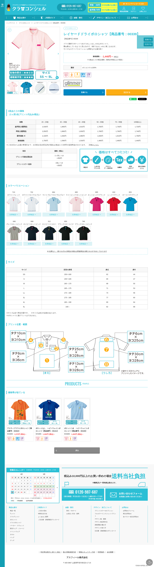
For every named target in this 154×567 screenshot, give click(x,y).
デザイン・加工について (106, 18)
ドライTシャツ (14, 517)
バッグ (12, 538)
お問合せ (134, 18)
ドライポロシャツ (24, 23)
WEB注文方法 (42, 514)
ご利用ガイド (50, 18)
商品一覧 (13, 511)
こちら (96, 145)
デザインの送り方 (100, 528)
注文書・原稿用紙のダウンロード (105, 531)
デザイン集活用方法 (101, 522)
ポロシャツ (13, 520)
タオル (12, 535)
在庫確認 (12, 214)
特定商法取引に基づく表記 (51, 552)
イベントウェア (15, 532)
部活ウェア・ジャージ (17, 529)
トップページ (10, 23)
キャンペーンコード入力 (134, 4)
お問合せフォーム (128, 511)
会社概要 (110, 552)
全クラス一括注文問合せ (131, 517)
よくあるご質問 (43, 517)
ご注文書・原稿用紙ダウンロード (48, 520)
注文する (127, 92)
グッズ (12, 541)
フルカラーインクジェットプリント (105, 515)
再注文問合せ (127, 514)
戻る (77, 451)
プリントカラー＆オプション (104, 511)
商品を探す (21, 18)
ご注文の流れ (42, 511)
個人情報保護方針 (69, 552)
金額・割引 (78, 18)
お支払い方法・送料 (72, 514)
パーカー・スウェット (17, 526)
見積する (84, 92)
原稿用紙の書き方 (100, 525)
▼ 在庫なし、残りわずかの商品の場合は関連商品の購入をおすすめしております (77, 251)
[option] (33, 53)
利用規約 (101, 552)
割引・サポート (71, 511)
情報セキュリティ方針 (87, 552)
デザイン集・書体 (100, 519)
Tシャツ (12, 514)
